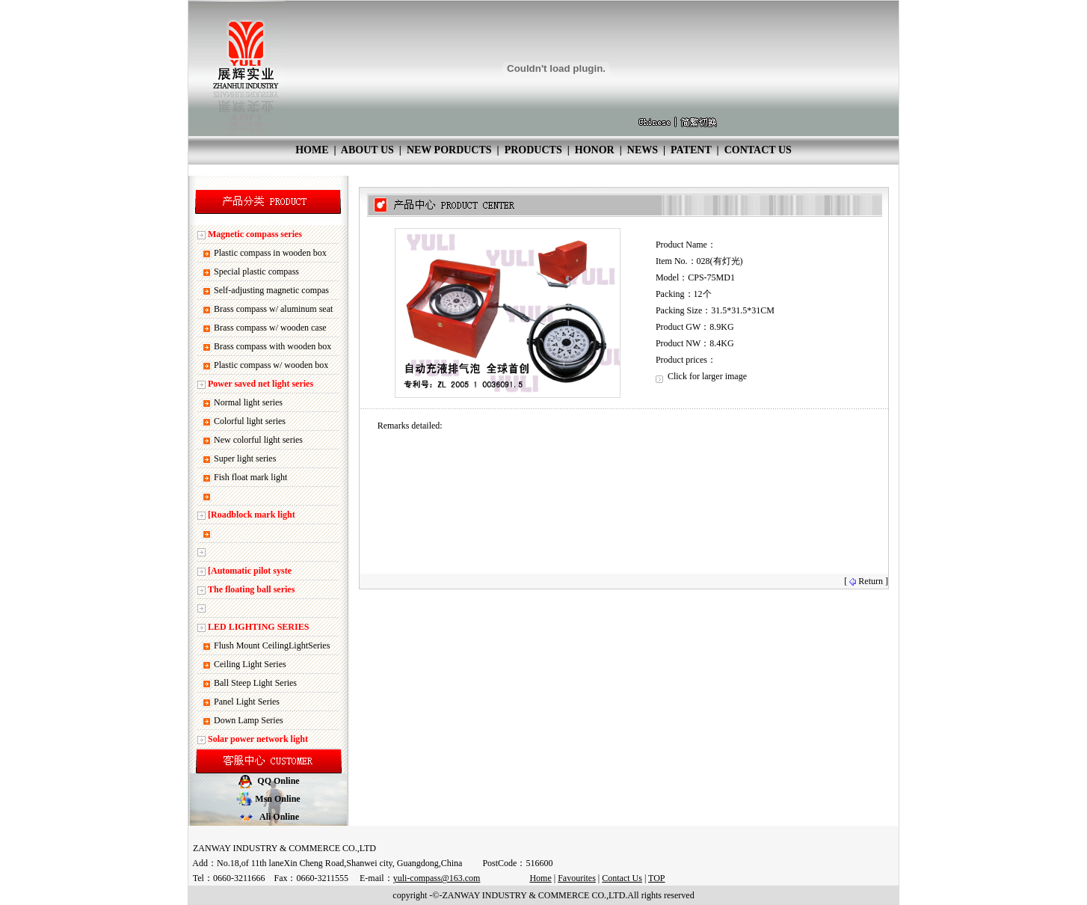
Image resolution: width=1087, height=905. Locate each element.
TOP (656, 878)
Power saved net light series (260, 383)
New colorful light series (258, 440)
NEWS (642, 150)
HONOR (595, 150)
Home (540, 878)
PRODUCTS (533, 150)
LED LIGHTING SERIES (258, 627)
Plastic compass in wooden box (270, 253)
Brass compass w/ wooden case (270, 327)
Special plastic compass (256, 271)
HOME (311, 150)
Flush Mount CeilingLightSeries (272, 645)
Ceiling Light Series (250, 664)
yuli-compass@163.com (437, 878)
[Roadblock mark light (251, 514)
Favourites (577, 878)
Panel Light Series (247, 701)
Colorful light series (250, 421)
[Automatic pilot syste (250, 570)
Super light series (245, 458)
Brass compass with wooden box (272, 346)
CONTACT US (758, 150)
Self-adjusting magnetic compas (271, 290)
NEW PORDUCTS (449, 150)
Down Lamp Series (248, 720)
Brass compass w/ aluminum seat (273, 309)
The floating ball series (251, 589)
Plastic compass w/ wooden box (271, 365)
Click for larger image (701, 376)
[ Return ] (866, 581)
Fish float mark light (250, 477)
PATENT (691, 150)
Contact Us (622, 878)
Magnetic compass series (255, 234)
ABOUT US (367, 150)
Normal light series (248, 402)
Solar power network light (258, 739)
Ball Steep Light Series (255, 683)
